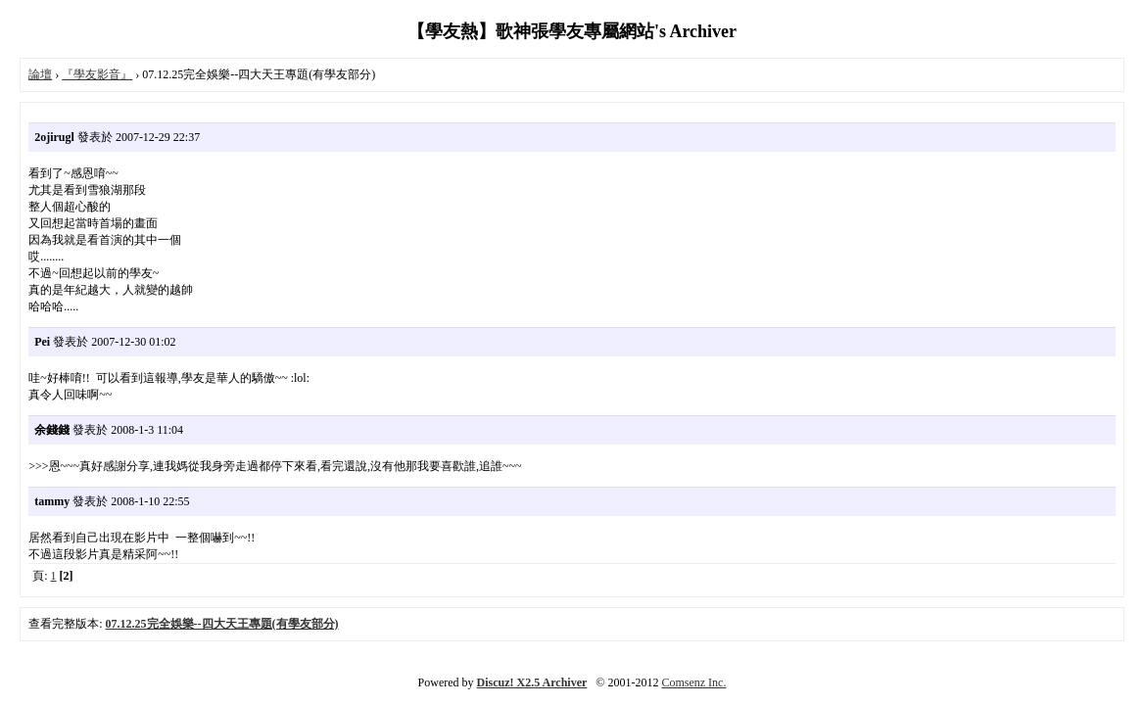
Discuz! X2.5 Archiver (532, 682)
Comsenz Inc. (693, 682)
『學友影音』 (97, 74)
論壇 (40, 74)
